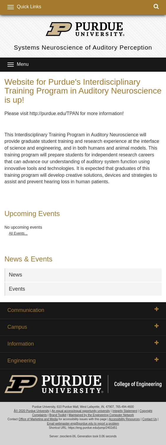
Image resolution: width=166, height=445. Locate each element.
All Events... (18, 233)
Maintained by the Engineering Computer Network (101, 415)
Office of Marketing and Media (38, 419)
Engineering (83, 360)
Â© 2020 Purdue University (32, 411)
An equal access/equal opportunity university (81, 411)
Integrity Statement (124, 411)
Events (17, 289)
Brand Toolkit (57, 415)
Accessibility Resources (124, 419)
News (15, 275)
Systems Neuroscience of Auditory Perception (83, 47)
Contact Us (149, 419)
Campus (83, 326)
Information (83, 343)
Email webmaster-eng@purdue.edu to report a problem (83, 423)
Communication (83, 310)
